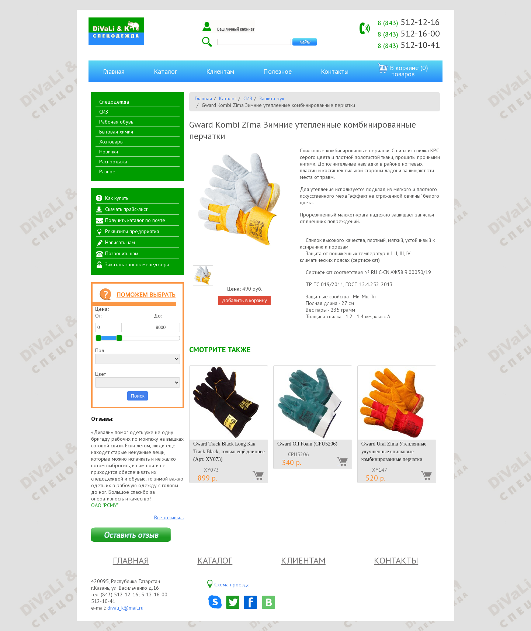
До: (167, 322)
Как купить (116, 198)
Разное (107, 171)
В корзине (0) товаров (403, 70)
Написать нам (120, 242)
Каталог (165, 71)
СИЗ (103, 111)
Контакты (334, 71)
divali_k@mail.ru (125, 607)
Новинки (108, 151)
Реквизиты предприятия (132, 231)
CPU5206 (298, 454)
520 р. (375, 478)
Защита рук (271, 98)
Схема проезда (232, 584)
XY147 (379, 470)
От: (108, 322)
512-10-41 (409, 45)
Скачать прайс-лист (126, 209)
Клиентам (220, 71)
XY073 (211, 470)
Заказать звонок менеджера (137, 264)
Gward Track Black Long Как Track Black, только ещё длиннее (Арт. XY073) (229, 451)
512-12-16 (409, 22)
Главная (114, 71)
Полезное (277, 71)
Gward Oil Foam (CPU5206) (307, 444)
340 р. (291, 462)
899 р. (207, 478)
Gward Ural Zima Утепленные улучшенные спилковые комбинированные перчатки (394, 451)
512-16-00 (409, 33)
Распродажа (113, 161)
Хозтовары (111, 141)
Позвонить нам (121, 253)
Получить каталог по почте (135, 220)
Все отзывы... (169, 517)
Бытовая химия (116, 131)
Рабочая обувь (116, 121)
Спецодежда (114, 101)
